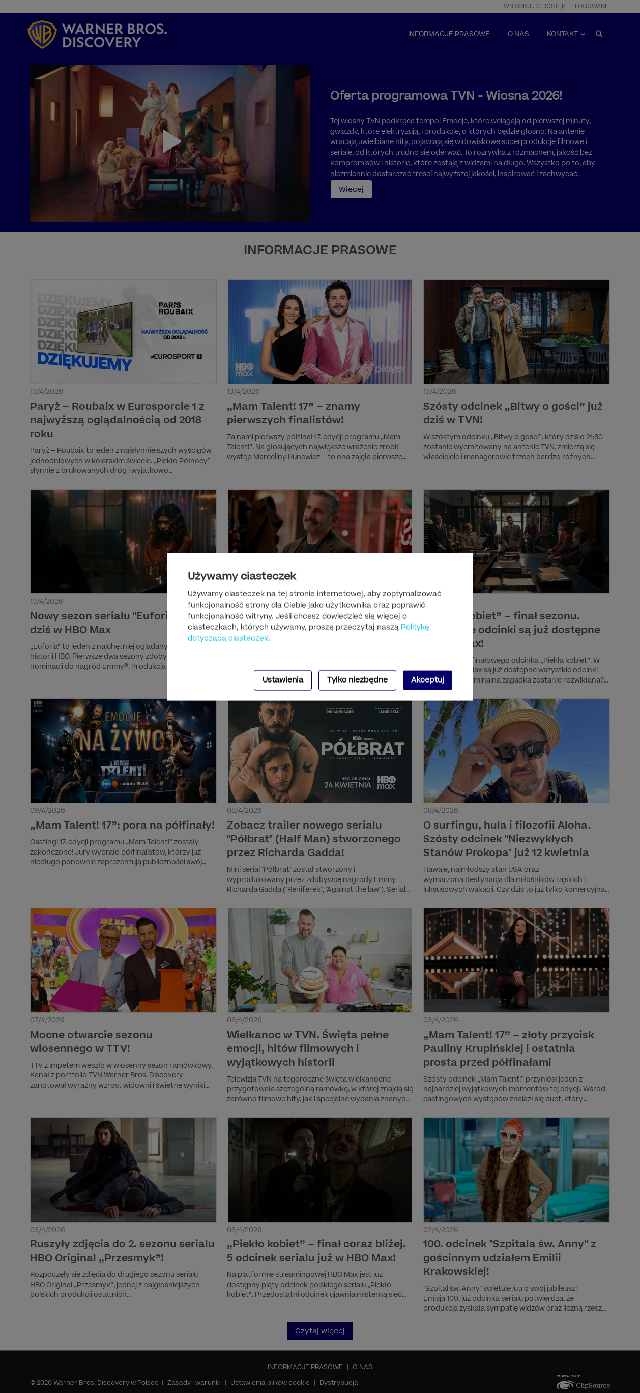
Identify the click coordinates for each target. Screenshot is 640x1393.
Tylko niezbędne (357, 680)
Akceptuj (427, 680)
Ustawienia (283, 680)
